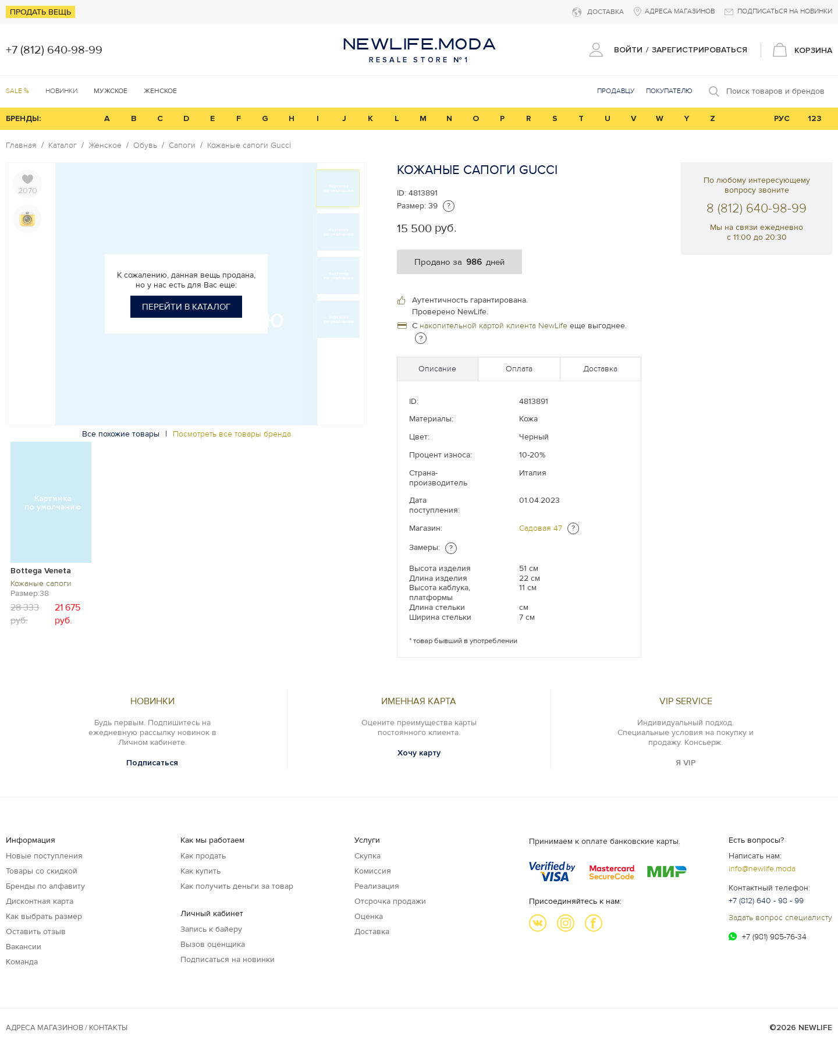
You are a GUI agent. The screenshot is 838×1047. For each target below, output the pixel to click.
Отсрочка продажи (390, 901)
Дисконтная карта (39, 901)
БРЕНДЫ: (23, 118)
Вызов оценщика (212, 944)
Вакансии (23, 947)
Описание (437, 369)
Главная (21, 145)
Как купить (200, 871)
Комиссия (372, 871)
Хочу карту (419, 753)
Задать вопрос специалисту (780, 917)
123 (815, 118)
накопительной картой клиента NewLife (493, 326)
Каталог (62, 145)
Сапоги (182, 145)
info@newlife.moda (762, 869)
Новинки (61, 91)
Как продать (203, 856)
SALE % (17, 91)
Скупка (367, 856)
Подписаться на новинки (227, 959)
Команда (22, 962)
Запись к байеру (211, 929)
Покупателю (669, 91)
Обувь (145, 145)
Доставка (600, 369)
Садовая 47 (540, 528)
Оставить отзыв (36, 931)
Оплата (519, 369)
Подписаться (152, 763)
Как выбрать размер (44, 916)
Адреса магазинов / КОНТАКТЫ (66, 1027)
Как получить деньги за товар (236, 886)
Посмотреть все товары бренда (232, 434)
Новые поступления (44, 856)
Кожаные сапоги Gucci (249, 145)
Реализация (376, 886)
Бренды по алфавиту (45, 886)
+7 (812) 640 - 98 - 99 (766, 901)
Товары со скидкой (41, 871)
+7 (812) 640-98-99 (54, 50)
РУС (782, 118)
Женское (105, 145)
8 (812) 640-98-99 (756, 209)
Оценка (368, 916)
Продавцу (615, 91)
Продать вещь (40, 12)
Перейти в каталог (186, 306)
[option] (51, 533)
